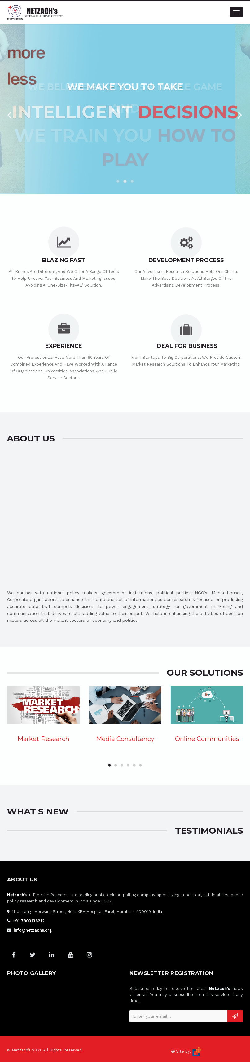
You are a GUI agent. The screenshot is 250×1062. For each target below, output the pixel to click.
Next (241, 113)
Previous (9, 113)
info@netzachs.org (33, 930)
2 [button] (115, 765)
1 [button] (109, 765)
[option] (43, 717)
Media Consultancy (125, 739)
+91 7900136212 (29, 921)
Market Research (43, 739)
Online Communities (207, 739)
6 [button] (140, 765)
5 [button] (134, 765)
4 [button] (128, 765)
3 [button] (122, 765)
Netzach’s (17, 895)
